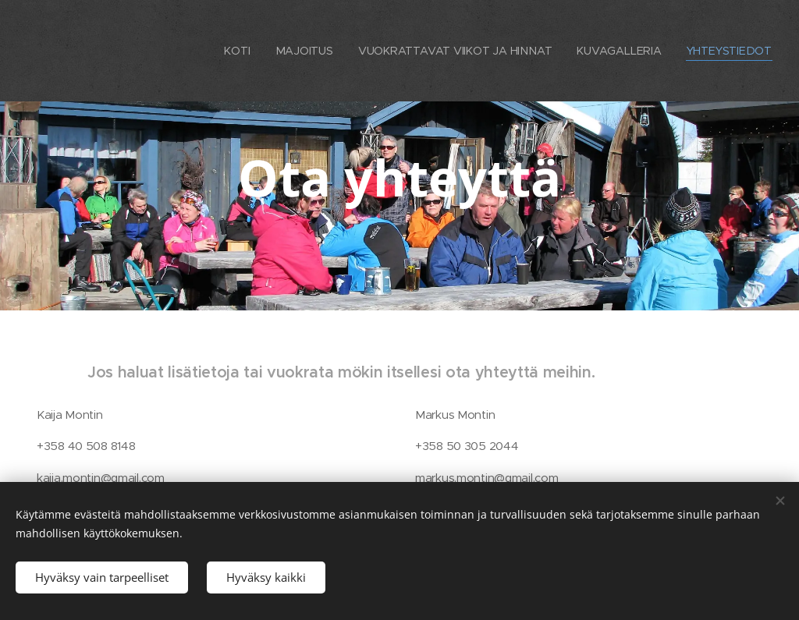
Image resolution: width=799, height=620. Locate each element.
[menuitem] (238, 50)
